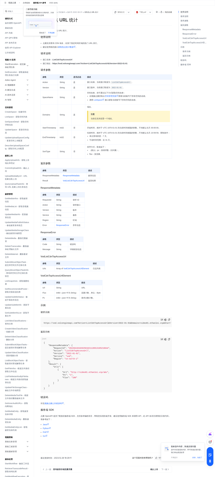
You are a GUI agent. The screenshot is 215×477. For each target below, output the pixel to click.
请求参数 (184, 20)
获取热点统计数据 (67, 47)
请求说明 (184, 16)
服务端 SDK (185, 64)
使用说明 (184, 12)
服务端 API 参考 (39, 3)
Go (45, 436)
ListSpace (99, 100)
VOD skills (53, 3)
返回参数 (184, 25)
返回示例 (186, 56)
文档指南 (26, 3)
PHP (46, 432)
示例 (182, 47)
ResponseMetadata (71, 175)
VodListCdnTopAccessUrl (73, 181)
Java (46, 424)
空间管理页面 (111, 96)
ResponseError (62, 225)
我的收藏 (168, 12)
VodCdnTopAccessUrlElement (76, 268)
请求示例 (186, 51)
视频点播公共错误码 (54, 403)
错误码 (183, 60)
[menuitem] (17, 23)
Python (47, 428)
